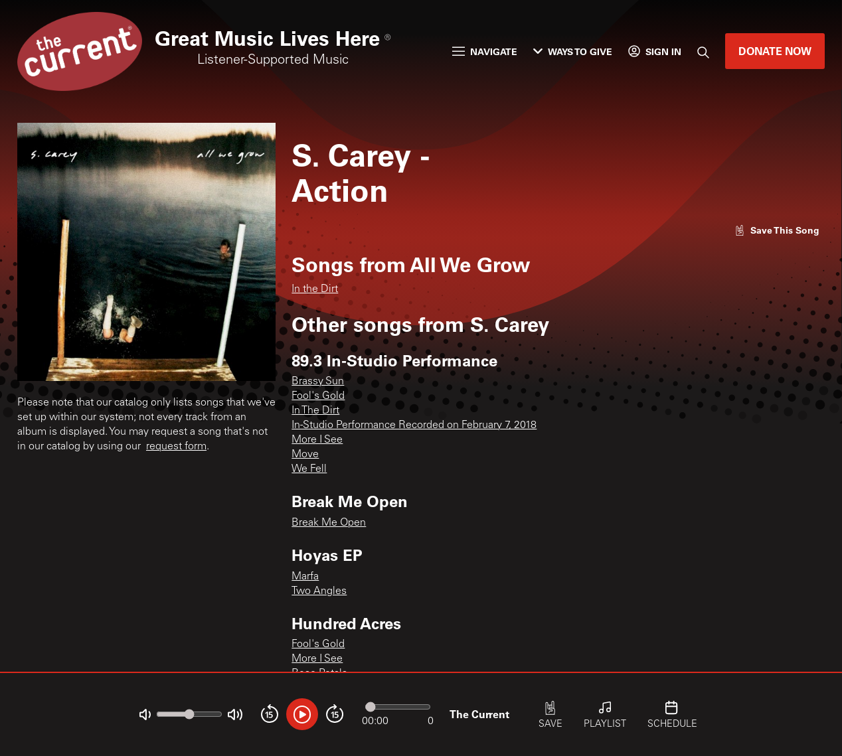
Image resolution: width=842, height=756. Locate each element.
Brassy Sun (318, 381)
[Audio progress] (398, 707)
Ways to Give (572, 51)
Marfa (305, 576)
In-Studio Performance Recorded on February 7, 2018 (414, 425)
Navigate (484, 51)
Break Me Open (329, 523)
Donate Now (774, 51)
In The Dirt (315, 411)
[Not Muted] (145, 714)
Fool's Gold (318, 396)
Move (305, 454)
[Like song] (776, 230)
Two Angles (319, 591)
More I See (317, 440)
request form (176, 446)
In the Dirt (315, 289)
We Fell (309, 469)
